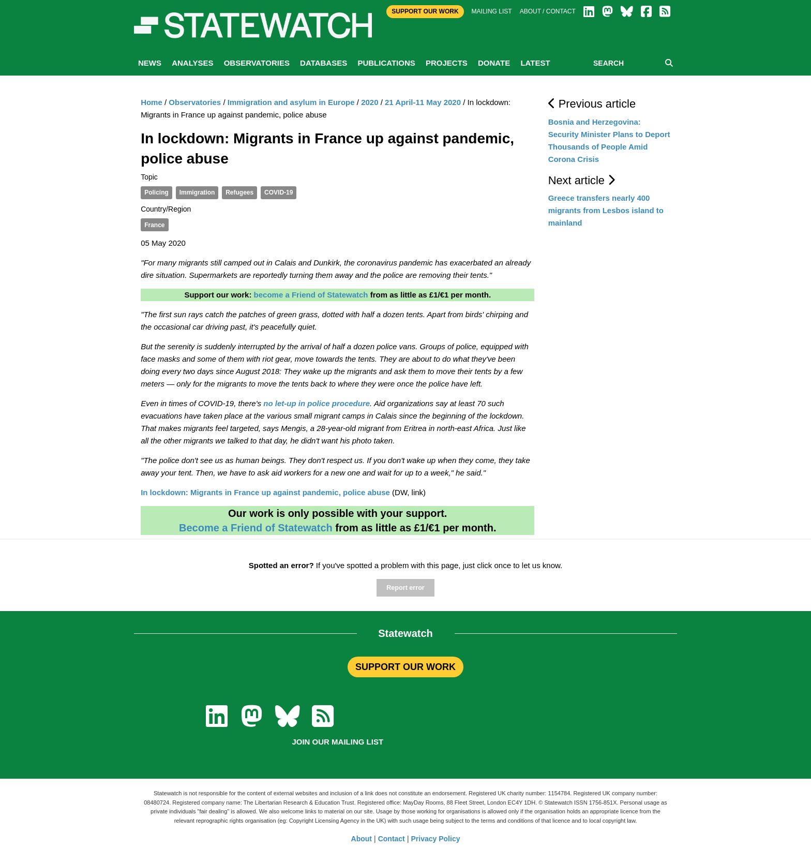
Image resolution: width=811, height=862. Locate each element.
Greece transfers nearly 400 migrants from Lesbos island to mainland (606, 210)
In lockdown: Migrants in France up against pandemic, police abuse (265, 492)
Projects (447, 62)
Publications (386, 62)
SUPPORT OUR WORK (405, 667)
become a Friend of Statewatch (311, 294)
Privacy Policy (435, 839)
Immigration (197, 192)
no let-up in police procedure (316, 403)
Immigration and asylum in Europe (291, 102)
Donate (494, 62)
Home (151, 102)
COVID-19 (278, 192)
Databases (323, 62)
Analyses (192, 62)
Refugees (239, 192)
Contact (391, 839)
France (154, 225)
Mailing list (492, 11)
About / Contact (548, 11)
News (149, 62)
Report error (405, 587)
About (361, 839)
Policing (156, 192)
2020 (369, 102)
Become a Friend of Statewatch (256, 527)
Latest (535, 62)
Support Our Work (425, 11)
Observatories (257, 62)
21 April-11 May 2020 (423, 102)
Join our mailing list (337, 741)
